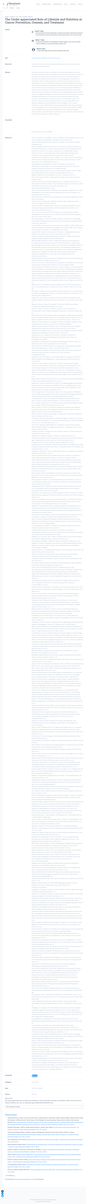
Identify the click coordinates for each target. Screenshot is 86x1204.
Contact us (73, 4)
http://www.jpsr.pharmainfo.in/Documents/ (67, 797)
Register (12, 7)
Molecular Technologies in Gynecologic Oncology (43, 1139)
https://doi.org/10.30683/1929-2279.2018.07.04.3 (46, 58)
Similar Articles (11, 1115)
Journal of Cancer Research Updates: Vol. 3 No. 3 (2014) (33, 1156)
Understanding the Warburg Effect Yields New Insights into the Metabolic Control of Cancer (54, 1144)
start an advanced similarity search (24, 1179)
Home (38, 4)
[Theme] (7, 8)
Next (13, 1175)
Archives (12, 16)
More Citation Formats (13, 1106)
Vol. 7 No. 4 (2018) (21, 16)
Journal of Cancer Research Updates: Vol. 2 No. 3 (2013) (30, 1161)
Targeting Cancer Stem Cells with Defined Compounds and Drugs (46, 1164)
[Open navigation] (3, 4)
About (66, 4)
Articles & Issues (46, 4)
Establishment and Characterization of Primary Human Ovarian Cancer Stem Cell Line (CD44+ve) (37, 1134)
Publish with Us (57, 4)
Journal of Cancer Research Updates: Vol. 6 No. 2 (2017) (57, 1124)
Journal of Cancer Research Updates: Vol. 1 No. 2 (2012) (30, 1129)
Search (80, 4)
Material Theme (46, 1201)
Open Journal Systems (50, 1199)
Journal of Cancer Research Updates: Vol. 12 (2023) (23, 1146)
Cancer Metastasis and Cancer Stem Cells (42, 1169)
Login (18, 7)
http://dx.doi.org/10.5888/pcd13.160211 (43, 188)
